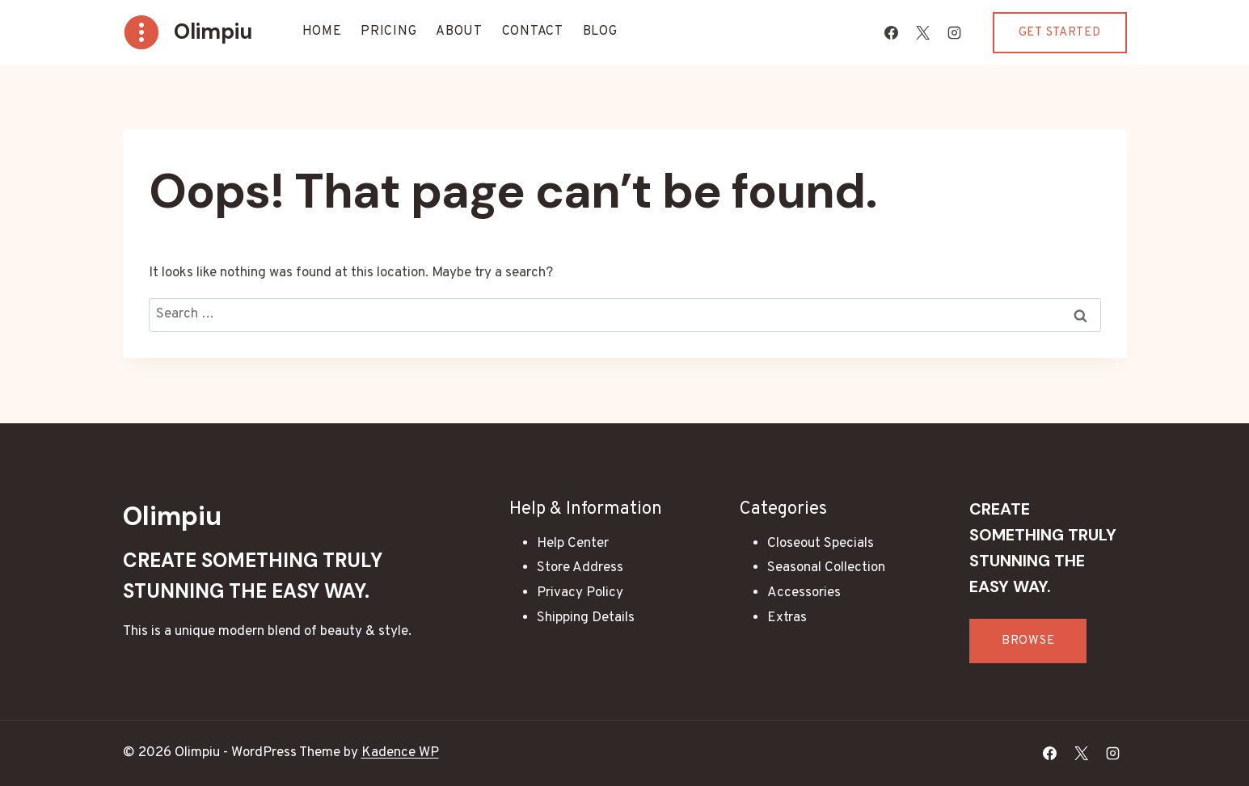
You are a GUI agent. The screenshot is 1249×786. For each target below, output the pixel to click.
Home (322, 31)
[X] (923, 32)
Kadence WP (400, 753)
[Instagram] (954, 32)
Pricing (388, 31)
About (459, 31)
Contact (532, 31)
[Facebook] (891, 32)
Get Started (1060, 32)
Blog (600, 31)
